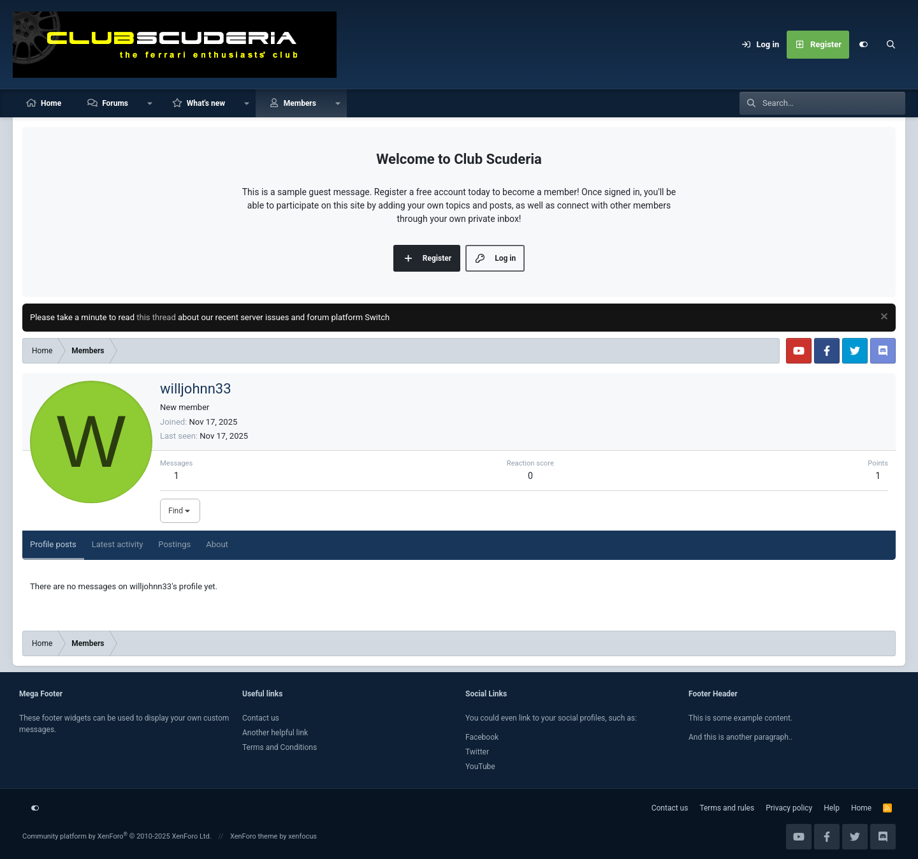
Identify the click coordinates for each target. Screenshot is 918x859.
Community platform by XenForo (117, 836)
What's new (206, 103)
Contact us (260, 718)
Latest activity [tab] (117, 544)
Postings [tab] (174, 544)
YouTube (480, 766)
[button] (150, 103)
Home (51, 103)
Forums (115, 103)
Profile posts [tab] (53, 544)
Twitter (477, 751)
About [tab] (217, 544)
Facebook (482, 737)
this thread (156, 317)
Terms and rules (726, 808)
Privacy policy (789, 808)
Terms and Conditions (279, 747)
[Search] (891, 45)
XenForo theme (254, 836)
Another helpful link (275, 732)
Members (300, 103)
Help (832, 808)
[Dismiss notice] (882, 318)
